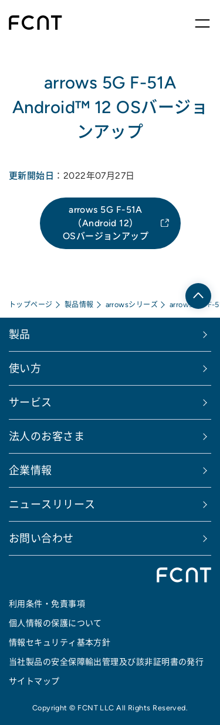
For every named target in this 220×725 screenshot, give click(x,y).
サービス (30, 402)
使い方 (25, 368)
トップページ (31, 304)
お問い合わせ (41, 538)
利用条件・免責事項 (47, 603)
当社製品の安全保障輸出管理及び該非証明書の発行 (106, 661)
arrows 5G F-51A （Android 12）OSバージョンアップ (106, 222)
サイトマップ (34, 681)
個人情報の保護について (55, 623)
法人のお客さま (46, 436)
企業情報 (30, 470)
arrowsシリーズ (132, 304)
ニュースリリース (52, 504)
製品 (20, 334)
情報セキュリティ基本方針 (59, 642)
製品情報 (79, 304)
